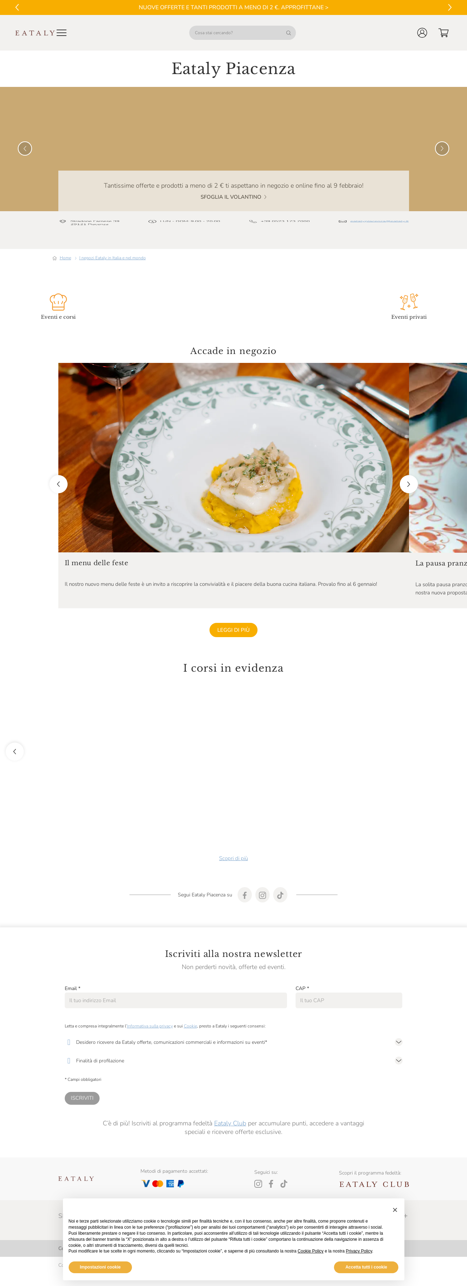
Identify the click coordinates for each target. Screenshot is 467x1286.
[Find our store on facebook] (244, 867)
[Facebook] (271, 1156)
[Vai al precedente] (17, 7)
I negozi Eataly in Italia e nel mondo (112, 230)
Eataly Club (230, 1095)
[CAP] (349, 972)
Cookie (190, 998)
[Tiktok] (284, 1156)
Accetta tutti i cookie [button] (366, 1267)
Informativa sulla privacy (150, 998)
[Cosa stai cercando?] (242, 33)
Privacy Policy (359, 1251)
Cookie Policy (311, 1251)
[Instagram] (258, 1156)
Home (65, 230)
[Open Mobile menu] (61, 32)
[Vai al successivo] (450, 7)
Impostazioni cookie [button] (100, 1267)
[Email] (176, 972)
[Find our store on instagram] (262, 867)
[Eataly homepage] (35, 33)
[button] (422, 33)
